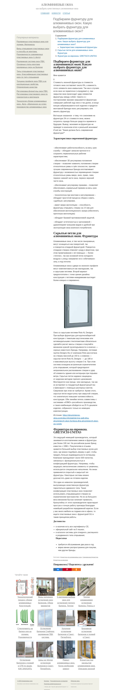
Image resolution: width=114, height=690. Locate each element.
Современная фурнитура (90, 557)
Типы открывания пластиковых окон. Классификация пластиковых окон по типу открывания (32, 74)
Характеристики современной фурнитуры (78, 47)
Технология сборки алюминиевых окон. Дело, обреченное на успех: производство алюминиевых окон (32, 104)
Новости (56, 13)
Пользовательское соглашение (59, 681)
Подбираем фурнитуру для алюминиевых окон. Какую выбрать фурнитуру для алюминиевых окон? (76, 41)
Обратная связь (75, 681)
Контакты (46, 681)
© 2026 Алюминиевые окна (24, 681)
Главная (45, 13)
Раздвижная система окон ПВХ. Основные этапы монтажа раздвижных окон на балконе (31, 64)
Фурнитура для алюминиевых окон (71, 557)
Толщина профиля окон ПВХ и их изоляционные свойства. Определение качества (31, 84)
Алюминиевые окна (57, 4)
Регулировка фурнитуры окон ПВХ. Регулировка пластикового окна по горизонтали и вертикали (32, 94)
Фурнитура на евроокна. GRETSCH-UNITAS (77, 56)
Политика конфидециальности (52, 684)
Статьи (66, 13)
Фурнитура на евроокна (60, 560)
